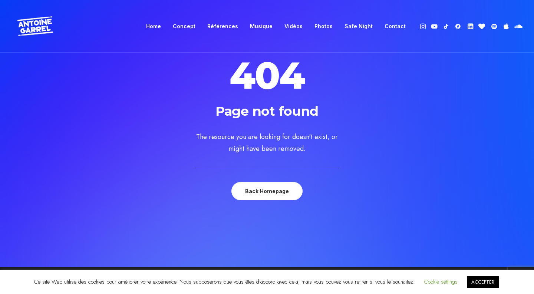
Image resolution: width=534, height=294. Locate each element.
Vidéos (293, 26)
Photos (323, 26)
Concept (184, 26)
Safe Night (359, 26)
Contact (395, 26)
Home (153, 26)
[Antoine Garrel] (34, 26)
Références (222, 26)
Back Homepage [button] (267, 191)
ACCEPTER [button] (482, 281)
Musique (261, 26)
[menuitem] (153, 26)
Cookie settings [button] (441, 282)
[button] (423, 26)
